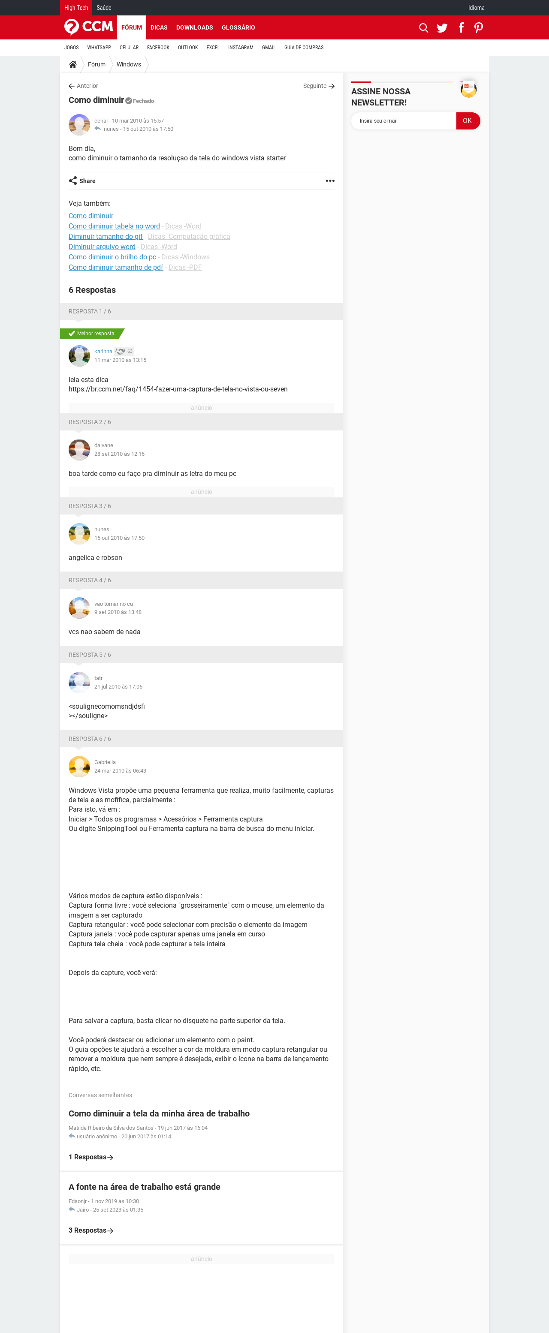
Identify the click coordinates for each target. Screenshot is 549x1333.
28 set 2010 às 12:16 (119, 454)
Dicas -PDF (185, 267)
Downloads (194, 27)
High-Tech (76, 7)
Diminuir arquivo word (102, 247)
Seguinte (314, 85)
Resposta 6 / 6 (90, 738)
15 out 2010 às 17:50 (148, 129)
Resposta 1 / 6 (90, 311)
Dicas (159, 27)
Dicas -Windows (185, 257)
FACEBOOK (158, 48)
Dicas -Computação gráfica (189, 236)
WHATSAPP (99, 48)
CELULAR (129, 48)
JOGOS (71, 48)
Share (87, 181)
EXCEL (213, 48)
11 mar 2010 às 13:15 (120, 360)
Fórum (131, 27)
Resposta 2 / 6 (90, 421)
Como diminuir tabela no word (114, 226)
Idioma (476, 7)
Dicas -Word (183, 226)
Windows (129, 64)
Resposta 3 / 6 (90, 506)
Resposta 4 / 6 (90, 580)
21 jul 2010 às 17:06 (118, 686)
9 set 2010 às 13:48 (118, 612)
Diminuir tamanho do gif (106, 236)
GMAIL (269, 48)
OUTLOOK (188, 48)
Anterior (87, 85)
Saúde (104, 7)
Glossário (238, 27)
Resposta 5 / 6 (90, 654)
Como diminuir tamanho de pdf (116, 267)
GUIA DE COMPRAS (303, 48)
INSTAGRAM (240, 48)
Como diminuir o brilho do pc (112, 257)
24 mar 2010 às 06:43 (120, 770)
